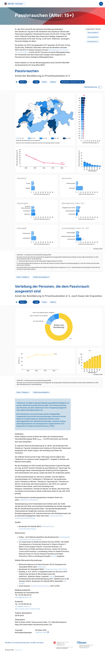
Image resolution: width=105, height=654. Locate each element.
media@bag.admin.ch (23, 597)
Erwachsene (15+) (93, 41)
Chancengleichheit (93, 37)
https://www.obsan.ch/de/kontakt (27, 609)
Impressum (18, 650)
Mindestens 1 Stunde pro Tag (71, 82)
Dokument (41, 567)
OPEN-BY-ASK (40, 632)
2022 (22, 82)
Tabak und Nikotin (93, 32)
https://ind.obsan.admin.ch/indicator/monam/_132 (33, 625)
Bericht (53, 556)
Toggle (100, 87)
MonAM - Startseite (13, 3)
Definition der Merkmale (29, 500)
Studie (51, 576)
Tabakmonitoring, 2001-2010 (56, 569)
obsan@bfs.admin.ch (23, 606)
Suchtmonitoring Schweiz (40, 586)
